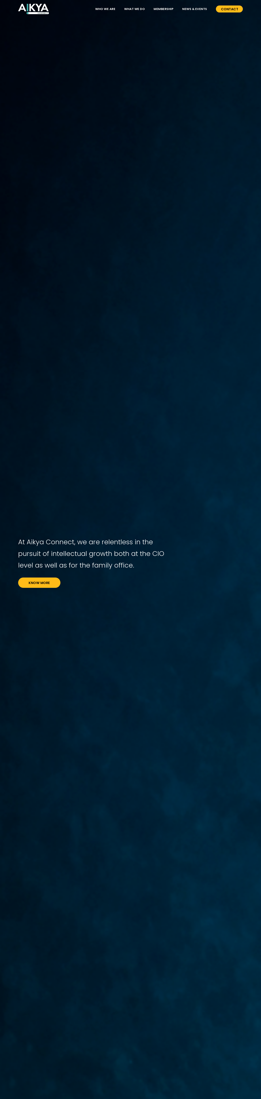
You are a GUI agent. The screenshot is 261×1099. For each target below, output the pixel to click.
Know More (39, 583)
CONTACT (229, 9)
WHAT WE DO (134, 9)
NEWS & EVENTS (194, 9)
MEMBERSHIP (163, 9)
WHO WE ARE (105, 9)
